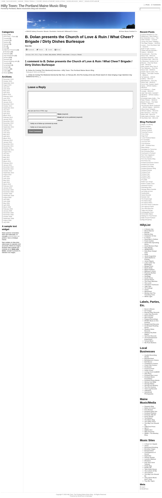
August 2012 (7, 129)
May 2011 (6, 157)
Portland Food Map (147, 166)
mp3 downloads (9, 55)
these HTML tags (42, 114)
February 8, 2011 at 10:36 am (35, 72)
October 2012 (7, 125)
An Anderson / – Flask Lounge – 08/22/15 (148, 90)
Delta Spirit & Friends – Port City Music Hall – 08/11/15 (150, 117)
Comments (157, 5)
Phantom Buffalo (150, 273)
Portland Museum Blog (148, 168)
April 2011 (6, 159)
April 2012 (6, 136)
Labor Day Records (151, 314)
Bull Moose (148, 362)
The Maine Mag (149, 420)
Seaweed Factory (147, 185)
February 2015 (8, 96)
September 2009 (8, 195)
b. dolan (45, 54)
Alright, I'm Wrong (147, 124)
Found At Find (149, 368)
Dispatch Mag (149, 406)
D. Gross (147, 237)
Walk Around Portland (148, 218)
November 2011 (8, 146)
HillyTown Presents (10, 50)
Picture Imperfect (146, 157)
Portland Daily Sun (150, 411)
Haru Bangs (148, 247)
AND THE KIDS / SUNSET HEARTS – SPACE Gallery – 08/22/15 (150, 94)
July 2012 (6, 131)
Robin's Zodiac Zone (147, 183)
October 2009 (7, 194)
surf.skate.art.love (147, 191)
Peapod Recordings (151, 319)
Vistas (146, 290)
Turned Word (148, 341)
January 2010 (7, 188)
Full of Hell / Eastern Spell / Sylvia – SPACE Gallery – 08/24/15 (150, 85)
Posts (148, 5)
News (5, 34)
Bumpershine (149, 451)
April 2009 (6, 205)
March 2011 (7, 161)
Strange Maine (149, 384)
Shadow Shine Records (149, 330)
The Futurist (148, 472)
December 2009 (8, 190)
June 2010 (6, 178)
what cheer (66, 54)
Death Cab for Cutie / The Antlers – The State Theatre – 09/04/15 (150, 73)
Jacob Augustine (150, 256)
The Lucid (147, 283)
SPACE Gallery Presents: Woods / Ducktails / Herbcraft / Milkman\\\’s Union (52, 31)
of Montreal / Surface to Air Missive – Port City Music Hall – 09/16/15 (149, 62)
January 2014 (7, 102)
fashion (6, 42)
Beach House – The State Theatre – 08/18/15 (149, 102)
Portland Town (145, 178)
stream (6, 67)
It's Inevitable (145, 140)
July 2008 (6, 222)
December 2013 (8, 104)
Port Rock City (146, 161)
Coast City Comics (150, 365)
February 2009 (8, 209)
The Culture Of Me (150, 471)
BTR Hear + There (10, 36)
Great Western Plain (151, 246)
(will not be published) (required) (69, 120)
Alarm (146, 446)
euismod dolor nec (14, 236)
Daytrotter (147, 456)
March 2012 (7, 138)
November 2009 (8, 192)
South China (148, 278)
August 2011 (7, 152)
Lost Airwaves (145, 143)
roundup (6, 63)
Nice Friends (148, 317)
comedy (6, 38)
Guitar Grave (148, 370)
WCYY (146, 428)
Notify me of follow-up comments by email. (43, 127)
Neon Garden (148, 316)
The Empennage (146, 199)
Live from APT (145, 141)
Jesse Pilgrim (149, 261)
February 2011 (8, 163)
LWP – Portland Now (148, 145)
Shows (5, 73)
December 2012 (8, 121)
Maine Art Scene (150, 408)
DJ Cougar (148, 311)
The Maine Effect (146, 203)
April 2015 (6, 92)
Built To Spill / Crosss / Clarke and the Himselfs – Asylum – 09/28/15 (149, 50)
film (5, 46)
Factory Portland (146, 130)
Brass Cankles (146, 126)
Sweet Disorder (146, 195)
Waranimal (148, 291)
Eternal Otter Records (151, 312)
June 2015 (6, 89)
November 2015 (8, 79)
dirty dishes (52, 54)
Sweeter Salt (145, 197)
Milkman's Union (150, 271)
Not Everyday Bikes (147, 151)
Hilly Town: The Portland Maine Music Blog (34, 6)
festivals (6, 44)
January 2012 (7, 142)
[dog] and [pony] (146, 219)
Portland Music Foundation (149, 378)
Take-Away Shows (150, 469)
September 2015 (8, 83)
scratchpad (7, 65)
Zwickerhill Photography (148, 393)
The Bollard (148, 418)
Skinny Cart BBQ (150, 382)
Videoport (147, 390)
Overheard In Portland (148, 153)
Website (60, 124)
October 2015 (7, 81)
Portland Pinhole (146, 170)
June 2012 (6, 133)
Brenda (146, 232)
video (5, 71)
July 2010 (6, 176)
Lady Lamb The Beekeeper (149, 263)
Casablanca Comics (151, 363)
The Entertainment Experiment (150, 338)
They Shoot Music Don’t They (150, 478)
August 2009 (7, 197)
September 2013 (8, 108)
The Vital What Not (147, 208)
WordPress (144, 489)
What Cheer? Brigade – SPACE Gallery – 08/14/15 (149, 110)
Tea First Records (150, 336)
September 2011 (8, 150)
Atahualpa (89, 496)
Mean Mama (145, 147)
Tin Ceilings (148, 288)
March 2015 (7, 94)
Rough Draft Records (151, 324)
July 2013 (6, 110)
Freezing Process (147, 132)
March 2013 (7, 115)
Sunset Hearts (149, 279)
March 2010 (7, 184)
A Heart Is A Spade (150, 444)
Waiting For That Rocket (149, 216)
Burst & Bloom (149, 309)
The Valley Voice (150, 421)
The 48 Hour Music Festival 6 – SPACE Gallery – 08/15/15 (150, 106)
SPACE (59, 54)
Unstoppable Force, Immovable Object (147, 213)
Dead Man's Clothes (151, 239)
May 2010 (6, 180)
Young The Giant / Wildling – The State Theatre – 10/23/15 (150, 42)
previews (7, 59)
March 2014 (7, 100)
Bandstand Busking (151, 447)
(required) (62, 117)
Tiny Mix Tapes (149, 481)
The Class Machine (150, 281)
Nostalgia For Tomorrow (149, 149)
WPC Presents (149, 431)
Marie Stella (148, 268)
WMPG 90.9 (148, 430)
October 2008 (7, 216)
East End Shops (146, 128)
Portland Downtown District (150, 162)
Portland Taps (145, 176)
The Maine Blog (146, 201)
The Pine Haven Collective (149, 204)
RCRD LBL (148, 467)
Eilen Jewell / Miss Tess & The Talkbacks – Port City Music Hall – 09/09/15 (149, 68)
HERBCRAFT (148, 249)
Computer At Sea (150, 236)
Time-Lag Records (150, 389)
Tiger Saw (147, 286)
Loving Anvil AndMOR (152, 372)
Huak (146, 254)
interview (7, 54)
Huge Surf (144, 136)
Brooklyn (7, 52)
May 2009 (6, 203)
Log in (143, 487)
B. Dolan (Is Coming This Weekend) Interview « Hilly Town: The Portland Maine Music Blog (60, 70)
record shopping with (10, 61)
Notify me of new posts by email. (40, 130)
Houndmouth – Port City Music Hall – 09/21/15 (149, 55)
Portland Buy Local (151, 375)
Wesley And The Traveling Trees (149, 294)
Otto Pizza (147, 373)
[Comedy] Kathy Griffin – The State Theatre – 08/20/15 (150, 99)
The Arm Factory (150, 387)
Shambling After (146, 187)
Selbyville (147, 274)
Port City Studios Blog (148, 159)
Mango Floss (148, 266)
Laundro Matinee (150, 459)
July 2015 (6, 87)
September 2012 (8, 127)
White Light (148, 296)
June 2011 (6, 155)
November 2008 (8, 215)
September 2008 (8, 218)
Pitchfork (147, 461)
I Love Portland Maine (148, 138)
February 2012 (8, 140)
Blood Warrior (149, 231)
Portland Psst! (145, 172)
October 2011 (7, 148)
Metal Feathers (149, 269)
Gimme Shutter (149, 457)
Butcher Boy (148, 234)
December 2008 (8, 213)
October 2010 (7, 171)
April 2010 (6, 182)
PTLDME (144, 180)
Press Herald (148, 416)
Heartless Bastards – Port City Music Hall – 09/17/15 (149, 58)
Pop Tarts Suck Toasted (149, 463)
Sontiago (147, 276)
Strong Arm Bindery (151, 385)
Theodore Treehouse (151, 285)
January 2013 (7, 119)
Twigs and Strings (147, 210)
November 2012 (8, 123)
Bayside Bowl (149, 358)
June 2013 (6, 112)
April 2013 (6, 113)
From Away (144, 134)
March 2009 (7, 207)
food (5, 48)
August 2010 (7, 174)
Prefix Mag (148, 466)
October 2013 (7, 106)
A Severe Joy (148, 229)
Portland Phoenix (150, 413)
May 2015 (6, 91)
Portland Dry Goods (147, 164)
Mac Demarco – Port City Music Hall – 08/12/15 (149, 113)
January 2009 (7, 211)
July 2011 (6, 153)
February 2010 (8, 186)
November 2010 (8, 169)
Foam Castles (149, 241)
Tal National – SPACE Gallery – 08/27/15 (148, 78)
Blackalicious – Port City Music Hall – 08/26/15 (149, 81)
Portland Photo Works (152, 380)
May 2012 (6, 134)
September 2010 (8, 173)
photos (6, 57)
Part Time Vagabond (147, 155)
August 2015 (7, 85)
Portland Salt (145, 174)
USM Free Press (149, 426)
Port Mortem (148, 410)
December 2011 (8, 144)
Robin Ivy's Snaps (147, 182)
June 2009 (6, 201)
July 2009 (6, 199)
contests (6, 40)
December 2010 (8, 167)
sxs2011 (6, 69)
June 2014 (6, 98)
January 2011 (7, 165)
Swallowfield (145, 193)
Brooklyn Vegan (149, 449)
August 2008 (7, 220)
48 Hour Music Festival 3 (127, 31)
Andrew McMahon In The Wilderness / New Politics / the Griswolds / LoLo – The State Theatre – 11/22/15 (150, 37)
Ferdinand (147, 367)
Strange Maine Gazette (148, 189)
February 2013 (8, 117)
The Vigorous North (147, 206)
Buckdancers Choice (151, 360)
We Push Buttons (150, 343)
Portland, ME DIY (150, 415)
